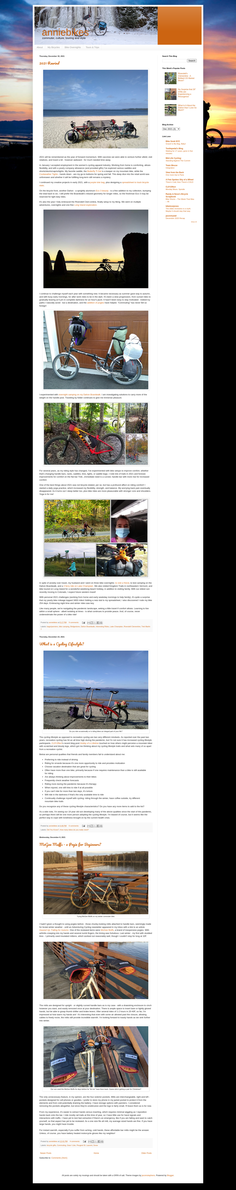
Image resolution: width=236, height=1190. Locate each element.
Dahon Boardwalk (88, 627)
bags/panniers (52, 627)
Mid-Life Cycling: (174, 158)
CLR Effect (57, 743)
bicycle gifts (51, 1145)
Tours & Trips (92, 47)
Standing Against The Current (178, 161)
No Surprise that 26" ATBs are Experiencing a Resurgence (187, 93)
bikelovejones (172, 206)
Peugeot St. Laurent (84, 1145)
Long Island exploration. (85, 205)
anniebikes (65, 32)
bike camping (64, 627)
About (40, 47)
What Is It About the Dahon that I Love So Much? (187, 107)
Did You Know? (53, 830)
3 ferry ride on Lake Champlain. (79, 586)
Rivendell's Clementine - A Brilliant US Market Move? (186, 77)
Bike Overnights (73, 47)
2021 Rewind (49, 63)
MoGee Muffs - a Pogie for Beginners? (70, 844)
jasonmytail (171, 216)
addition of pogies (95, 302)
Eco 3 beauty (102, 190)
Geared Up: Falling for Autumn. (54, 930)
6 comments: (74, 826)
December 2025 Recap (175, 218)
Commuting (61, 1145)
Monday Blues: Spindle (175, 189)
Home (96, 1153)
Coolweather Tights (48, 174)
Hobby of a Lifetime (89, 743)
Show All (194, 222)
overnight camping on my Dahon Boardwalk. (80, 394)
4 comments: (75, 1141)
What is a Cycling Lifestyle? (61, 644)
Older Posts (146, 1153)
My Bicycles (54, 47)
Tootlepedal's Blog (174, 148)
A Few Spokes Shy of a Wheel (180, 179)
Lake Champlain (116, 627)
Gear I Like (71, 1145)
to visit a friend (122, 583)
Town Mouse (171, 165)
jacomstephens (148, 1175)
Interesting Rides (102, 627)
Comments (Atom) (59, 1158)
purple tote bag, (97, 182)
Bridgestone (75, 627)
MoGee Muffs (107, 930)
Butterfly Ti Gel (94, 171)
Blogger (170, 1175)
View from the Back (175, 172)
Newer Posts (45, 1153)
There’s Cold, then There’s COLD (179, 182)
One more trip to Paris (175, 175)
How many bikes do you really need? (74, 830)
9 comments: (74, 622)
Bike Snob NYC (173, 141)
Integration (170, 168)
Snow (95, 1145)
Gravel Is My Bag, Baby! (176, 144)
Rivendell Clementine (132, 627)
